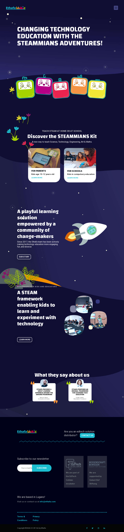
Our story (24, 257)
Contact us (87, 435)
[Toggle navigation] (116, 8)
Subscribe (42, 468)
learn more (36, 178)
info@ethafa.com (48, 501)
